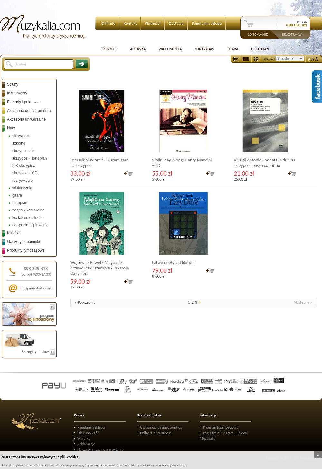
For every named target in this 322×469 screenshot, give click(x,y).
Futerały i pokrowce (24, 102)
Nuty (11, 128)
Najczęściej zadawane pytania (100, 449)
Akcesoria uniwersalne (26, 119)
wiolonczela (22, 188)
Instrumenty (17, 93)
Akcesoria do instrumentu (29, 110)
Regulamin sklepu (207, 23)
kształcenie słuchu (27, 217)
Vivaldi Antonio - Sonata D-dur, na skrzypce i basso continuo (264, 162)
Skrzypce (109, 49)
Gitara (232, 49)
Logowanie (258, 34)
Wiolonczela (170, 49)
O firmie (108, 23)
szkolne (18, 143)
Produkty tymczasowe (26, 250)
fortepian (19, 202)
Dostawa (176, 23)
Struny (12, 84)
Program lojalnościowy (220, 427)
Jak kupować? (88, 433)
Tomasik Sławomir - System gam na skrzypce (99, 162)
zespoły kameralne (28, 210)
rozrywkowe (22, 180)
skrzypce (20, 136)
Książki (13, 233)
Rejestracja (292, 34)
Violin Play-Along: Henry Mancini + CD (182, 162)
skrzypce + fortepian (29, 158)
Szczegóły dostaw (38, 351)
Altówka (138, 49)
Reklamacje (86, 444)
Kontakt (130, 23)
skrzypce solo (24, 151)
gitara (17, 195)
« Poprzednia (85, 302)
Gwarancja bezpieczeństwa (161, 427)
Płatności (153, 23)
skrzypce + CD (24, 173)
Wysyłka (83, 438)
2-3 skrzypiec (23, 165)
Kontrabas (204, 49)
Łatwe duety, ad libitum (173, 262)
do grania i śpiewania (30, 225)
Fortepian (260, 49)
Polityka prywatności (156, 433)
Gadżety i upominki (23, 241)
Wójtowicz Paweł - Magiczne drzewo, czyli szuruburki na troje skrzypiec (99, 268)
